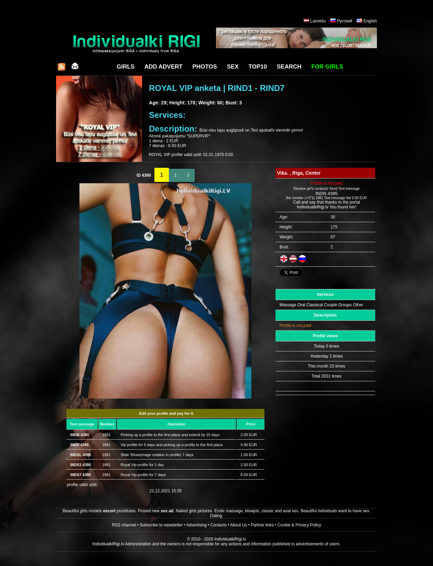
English (370, 21)
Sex (233, 66)
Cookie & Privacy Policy (299, 525)
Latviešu (318, 21)
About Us (238, 525)
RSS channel (124, 525)
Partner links (262, 525)
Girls (125, 66)
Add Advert (163, 66)
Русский (344, 21)
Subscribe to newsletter (161, 525)
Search (289, 66)
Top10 (257, 66)
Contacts (218, 525)
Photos (204, 66)
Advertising (196, 525)
